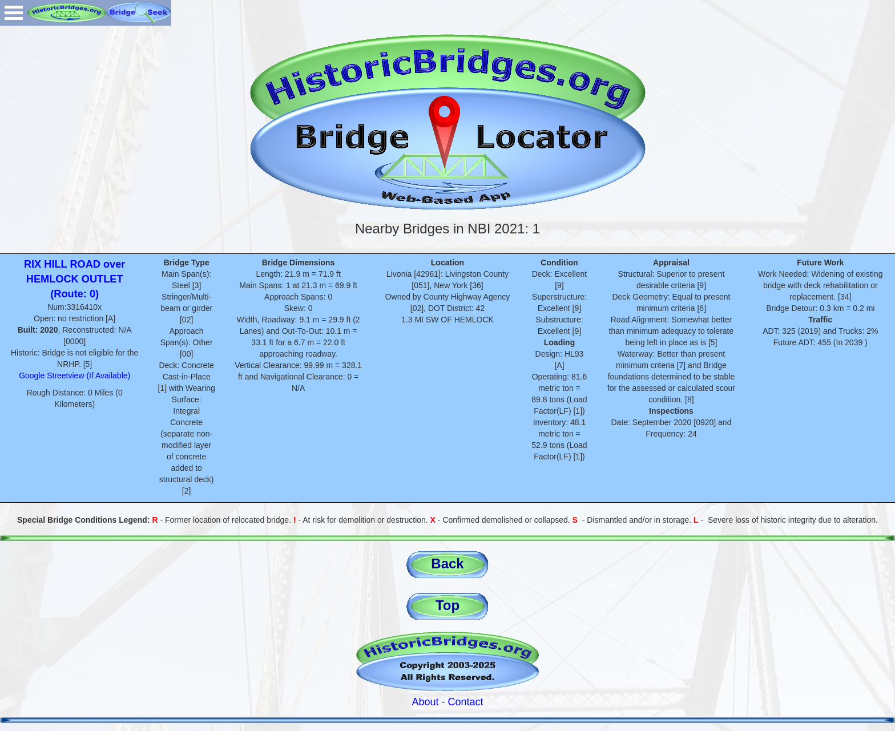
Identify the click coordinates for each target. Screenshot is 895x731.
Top (447, 605)
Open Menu (13, 13)
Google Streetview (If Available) (74, 375)
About (425, 702)
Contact (465, 702)
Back (447, 563)
